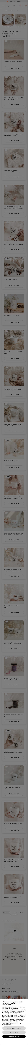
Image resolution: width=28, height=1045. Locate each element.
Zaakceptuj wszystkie (14, 1036)
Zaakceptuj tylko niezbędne (14, 1028)
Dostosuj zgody (14, 1032)
